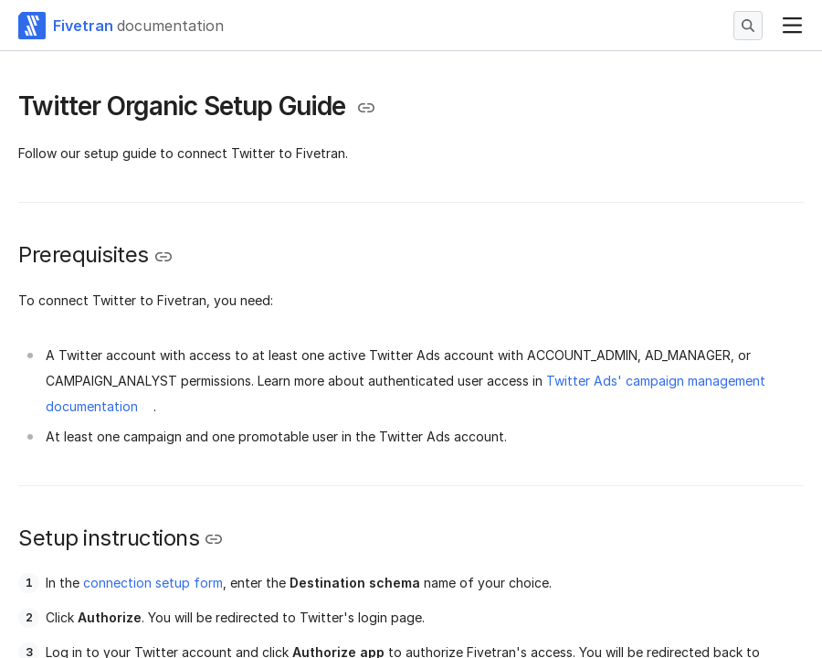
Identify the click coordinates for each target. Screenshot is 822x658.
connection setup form (153, 582)
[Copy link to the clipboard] (366, 108)
